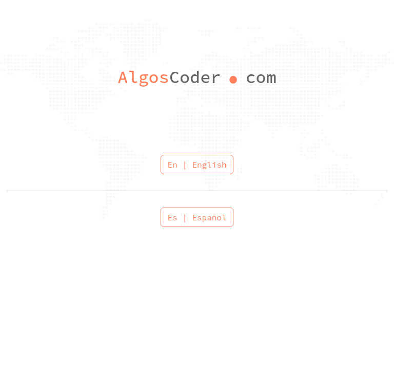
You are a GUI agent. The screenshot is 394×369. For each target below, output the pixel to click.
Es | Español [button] (196, 217)
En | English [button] (196, 164)
